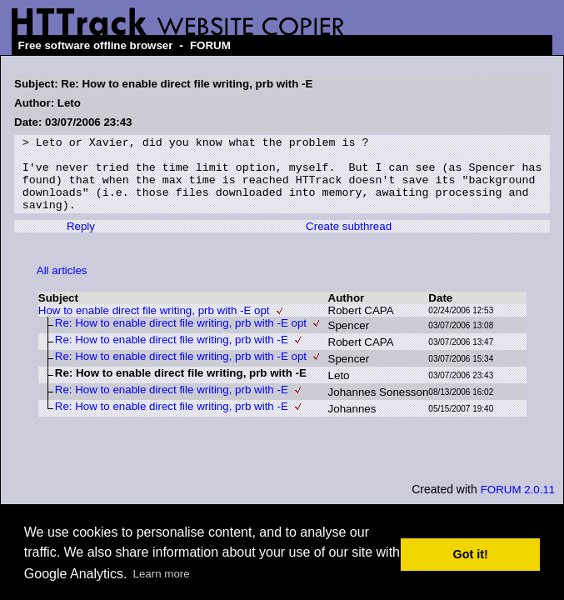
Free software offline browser (95, 45)
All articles (62, 285)
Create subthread (349, 241)
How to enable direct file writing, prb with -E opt (154, 325)
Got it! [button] (470, 554)
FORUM (210, 45)
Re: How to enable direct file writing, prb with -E (171, 354)
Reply (81, 241)
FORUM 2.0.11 (518, 504)
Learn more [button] (161, 574)
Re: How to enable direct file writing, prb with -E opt (181, 338)
